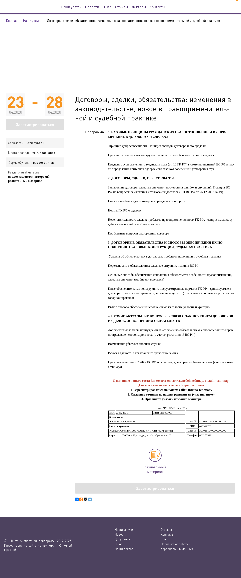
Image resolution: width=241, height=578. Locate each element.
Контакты (157, 6)
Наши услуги (71, 6)
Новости (92, 6)
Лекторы (139, 6)
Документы (123, 539)
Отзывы (121, 6)
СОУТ (164, 539)
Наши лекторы (125, 549)
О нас (107, 6)
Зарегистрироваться (35, 124)
